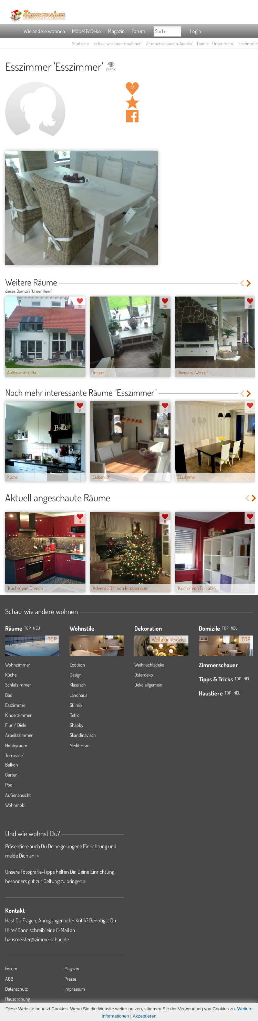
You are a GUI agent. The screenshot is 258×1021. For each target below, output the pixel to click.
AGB (9, 979)
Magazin (116, 31)
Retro (75, 715)
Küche (11, 675)
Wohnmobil (16, 805)
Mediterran (80, 745)
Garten (11, 775)
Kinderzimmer (18, 715)
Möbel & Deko (86, 31)
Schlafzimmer (18, 685)
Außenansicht (18, 795)
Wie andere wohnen (44, 31)
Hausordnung (17, 999)
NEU (36, 628)
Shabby (76, 725)
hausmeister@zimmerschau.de (37, 939)
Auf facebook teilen (132, 116)
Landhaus (78, 695)
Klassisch (78, 685)
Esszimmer (15, 705)
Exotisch (77, 665)
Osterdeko (143, 675)
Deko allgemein (148, 685)
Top (225, 628)
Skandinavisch (83, 735)
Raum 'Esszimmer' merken (132, 102)
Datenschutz (16, 989)
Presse (70, 979)
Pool (9, 785)
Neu (234, 628)
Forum (138, 31)
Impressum (74, 989)
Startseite (80, 43)
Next (249, 283)
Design (76, 675)
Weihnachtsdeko (149, 665)
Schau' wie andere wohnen (117, 43)
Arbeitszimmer (19, 735)
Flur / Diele (15, 725)
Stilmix (76, 705)
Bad (8, 695)
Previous (242, 283)
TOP (27, 628)
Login (195, 31)
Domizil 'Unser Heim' (215, 43)
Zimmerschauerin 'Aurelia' (169, 43)
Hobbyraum (16, 745)
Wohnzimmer (17, 665)
